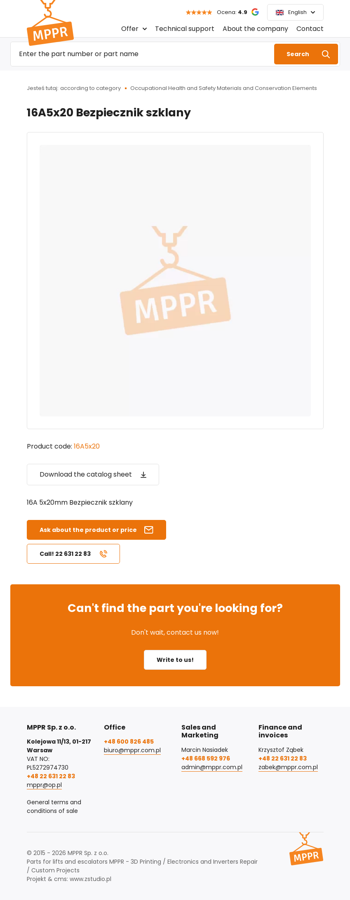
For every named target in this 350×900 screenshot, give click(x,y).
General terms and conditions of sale (54, 806)
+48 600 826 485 (129, 741)
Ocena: (232, 12)
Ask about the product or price (88, 530)
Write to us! (175, 660)
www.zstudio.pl (90, 879)
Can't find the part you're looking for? (175, 608)
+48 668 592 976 (205, 758)
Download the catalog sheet (86, 474)
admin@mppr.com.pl (211, 767)
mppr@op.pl (44, 785)
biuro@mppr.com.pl (132, 750)
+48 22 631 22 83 (51, 776)
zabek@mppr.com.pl (288, 767)
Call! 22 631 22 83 (65, 554)
